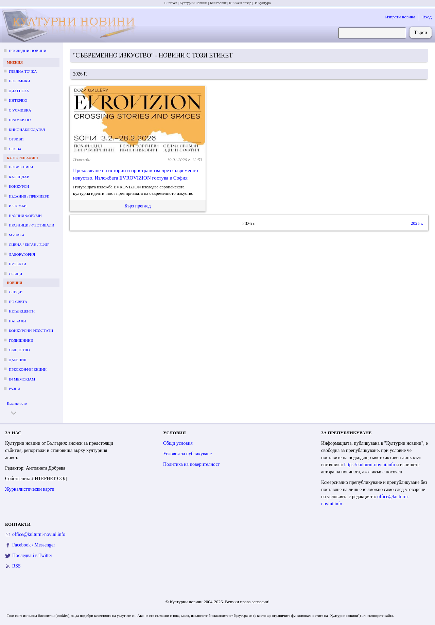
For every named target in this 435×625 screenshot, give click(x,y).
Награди (17, 321)
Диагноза (19, 91)
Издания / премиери (29, 196)
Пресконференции (28, 369)
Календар (19, 177)
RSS (16, 566)
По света (18, 302)
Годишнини (21, 340)
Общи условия (178, 443)
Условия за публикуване (187, 453)
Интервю (18, 100)
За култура (262, 3)
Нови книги (21, 167)
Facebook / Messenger (33, 544)
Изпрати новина (400, 16)
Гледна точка (23, 71)
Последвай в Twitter (32, 555)
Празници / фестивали (31, 225)
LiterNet (170, 3)
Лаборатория (22, 254)
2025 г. (417, 223)
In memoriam (22, 379)
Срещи (15, 274)
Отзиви (16, 139)
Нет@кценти (22, 311)
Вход (427, 16)
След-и (15, 292)
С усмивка (20, 110)
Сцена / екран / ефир (29, 244)
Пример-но (20, 120)
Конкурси (19, 186)
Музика (16, 235)
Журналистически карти (29, 489)
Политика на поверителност (191, 464)
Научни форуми (25, 216)
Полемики (19, 81)
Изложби (18, 206)
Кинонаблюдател (27, 130)
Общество (19, 350)
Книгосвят (218, 3)
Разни (14, 389)
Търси (420, 32)
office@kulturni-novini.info (38, 534)
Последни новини (27, 51)
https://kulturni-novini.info (370, 464)
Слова (15, 149)
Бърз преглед (137, 205)
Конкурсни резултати (31, 330)
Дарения (18, 360)
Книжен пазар (240, 3)
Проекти (17, 264)
